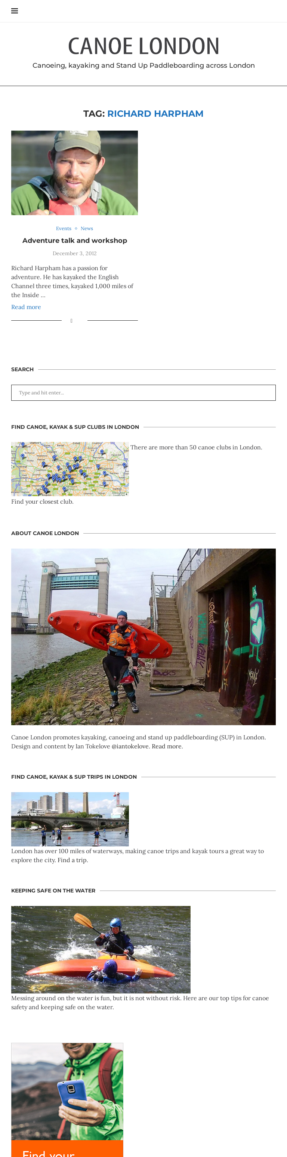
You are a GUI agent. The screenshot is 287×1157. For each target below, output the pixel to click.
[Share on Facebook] (71, 320)
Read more (26, 307)
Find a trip (72, 860)
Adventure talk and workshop (74, 240)
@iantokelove (130, 746)
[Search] (272, 11)
